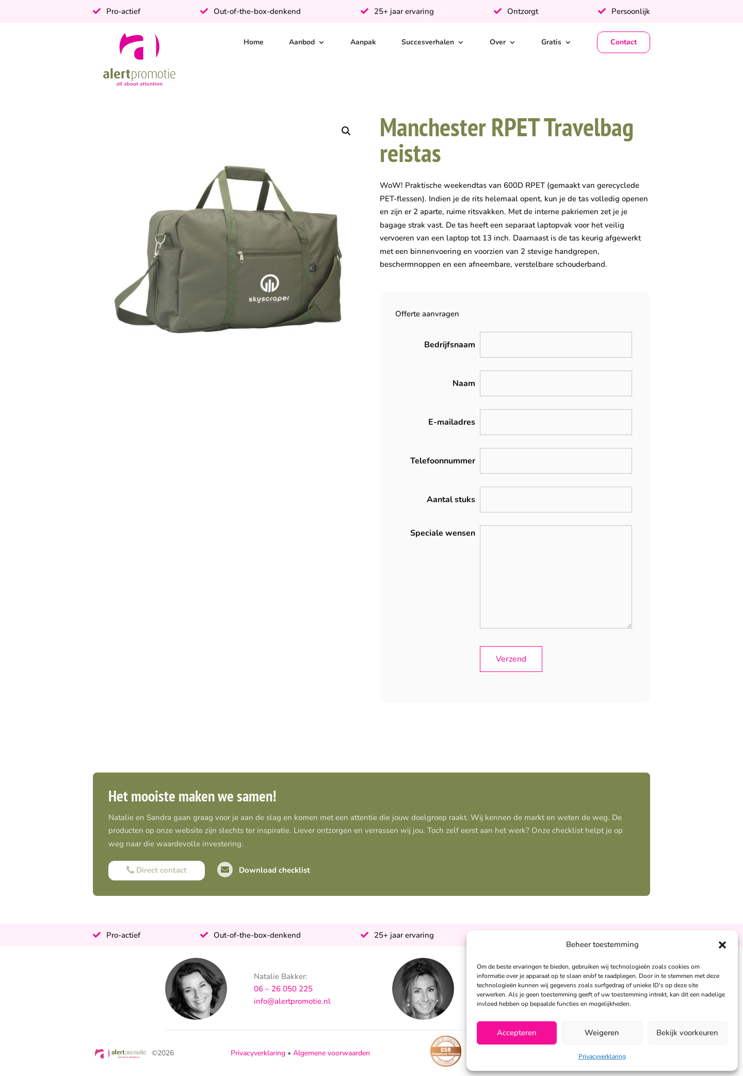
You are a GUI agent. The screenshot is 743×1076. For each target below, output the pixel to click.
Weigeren (602, 1032)
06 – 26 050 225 (283, 989)
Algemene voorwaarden (331, 1053)
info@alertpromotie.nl (292, 1001)
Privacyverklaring (602, 1056)
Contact (623, 42)
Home (254, 42)
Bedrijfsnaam (449, 345)
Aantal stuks (451, 499)
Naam (464, 383)
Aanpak (363, 42)
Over (498, 42)
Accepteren (517, 1032)
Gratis (551, 42)
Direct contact (156, 870)
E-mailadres (451, 422)
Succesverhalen (427, 42)
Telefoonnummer (442, 461)
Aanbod (302, 42)
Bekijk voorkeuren (687, 1032)
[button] (722, 945)
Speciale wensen (442, 533)
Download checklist (263, 870)
